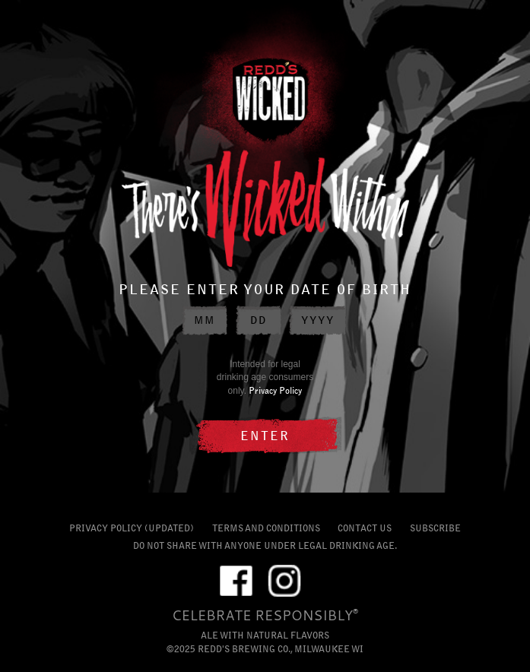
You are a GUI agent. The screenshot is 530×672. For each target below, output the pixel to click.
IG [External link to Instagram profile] (284, 578)
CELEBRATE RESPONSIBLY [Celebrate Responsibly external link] (262, 615)
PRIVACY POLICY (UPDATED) (131, 528)
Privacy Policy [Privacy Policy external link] (275, 390)
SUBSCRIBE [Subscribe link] (435, 528)
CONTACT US (365, 528)
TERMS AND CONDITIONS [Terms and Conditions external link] (266, 528)
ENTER (265, 435)
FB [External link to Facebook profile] (236, 578)
